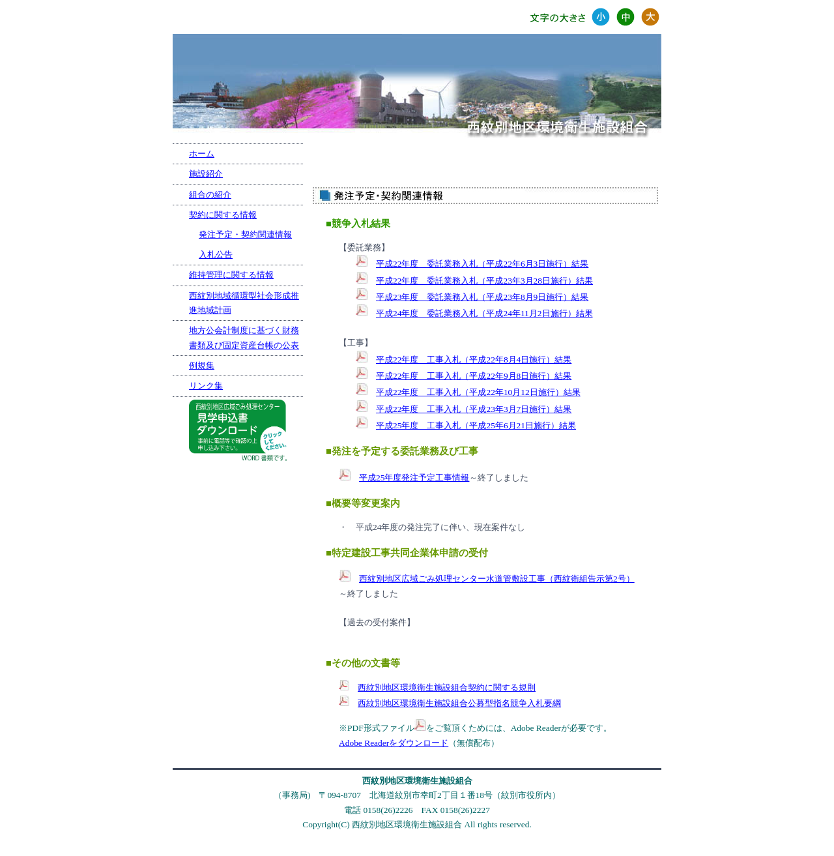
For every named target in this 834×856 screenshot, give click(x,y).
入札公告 (216, 254)
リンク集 (206, 386)
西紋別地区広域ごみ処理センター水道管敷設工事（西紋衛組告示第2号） (497, 578)
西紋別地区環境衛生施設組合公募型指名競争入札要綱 (459, 703)
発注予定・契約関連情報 (245, 234)
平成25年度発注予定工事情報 (414, 477)
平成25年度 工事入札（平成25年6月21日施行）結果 (476, 425)
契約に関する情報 (223, 215)
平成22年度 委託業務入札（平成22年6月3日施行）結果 (482, 264)
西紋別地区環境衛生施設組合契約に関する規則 (447, 687)
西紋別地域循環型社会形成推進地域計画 (244, 303)
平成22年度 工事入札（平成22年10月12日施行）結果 (478, 392)
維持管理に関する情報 (231, 275)
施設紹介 (206, 174)
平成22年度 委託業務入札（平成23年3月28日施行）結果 (484, 281)
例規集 (201, 365)
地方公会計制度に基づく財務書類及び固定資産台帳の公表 (244, 337)
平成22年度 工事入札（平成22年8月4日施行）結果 (473, 359)
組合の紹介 (210, 194)
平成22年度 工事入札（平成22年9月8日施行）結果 (473, 376)
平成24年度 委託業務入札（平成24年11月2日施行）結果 (484, 313)
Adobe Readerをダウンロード (393, 743)
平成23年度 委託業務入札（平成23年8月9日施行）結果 (482, 297)
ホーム (201, 153)
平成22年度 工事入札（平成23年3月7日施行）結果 (473, 409)
